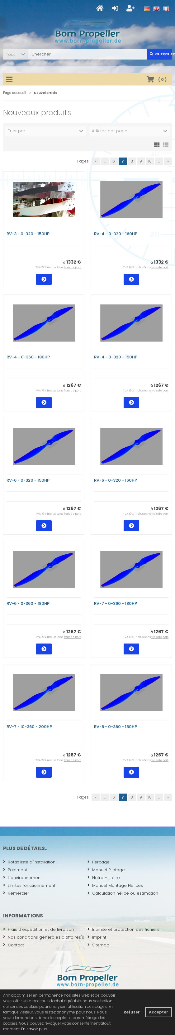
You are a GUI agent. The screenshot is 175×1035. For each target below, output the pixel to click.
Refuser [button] (132, 1012)
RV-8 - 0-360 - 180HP (115, 727)
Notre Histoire (104, 878)
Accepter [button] (158, 1012)
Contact (13, 945)
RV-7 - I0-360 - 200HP (29, 727)
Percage (99, 862)
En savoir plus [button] (34, 1029)
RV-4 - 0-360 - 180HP (28, 357)
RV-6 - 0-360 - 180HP (28, 603)
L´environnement (22, 878)
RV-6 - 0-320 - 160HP (115, 480)
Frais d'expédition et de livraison (38, 929)
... (105, 161)
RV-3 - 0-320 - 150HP (28, 234)
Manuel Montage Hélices (115, 885)
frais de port (72, 267)
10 (150, 161)
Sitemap (98, 945)
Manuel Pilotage (106, 870)
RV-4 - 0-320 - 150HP (115, 357)
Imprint (97, 937)
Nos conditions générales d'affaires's (43, 937)
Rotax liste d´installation (29, 862)
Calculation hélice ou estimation (123, 893)
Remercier (16, 893)
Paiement (15, 870)
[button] (15, 54)
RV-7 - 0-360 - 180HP (115, 603)
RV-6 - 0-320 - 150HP (28, 480)
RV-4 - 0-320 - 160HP (115, 234)
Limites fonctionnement (29, 885)
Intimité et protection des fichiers (123, 929)
